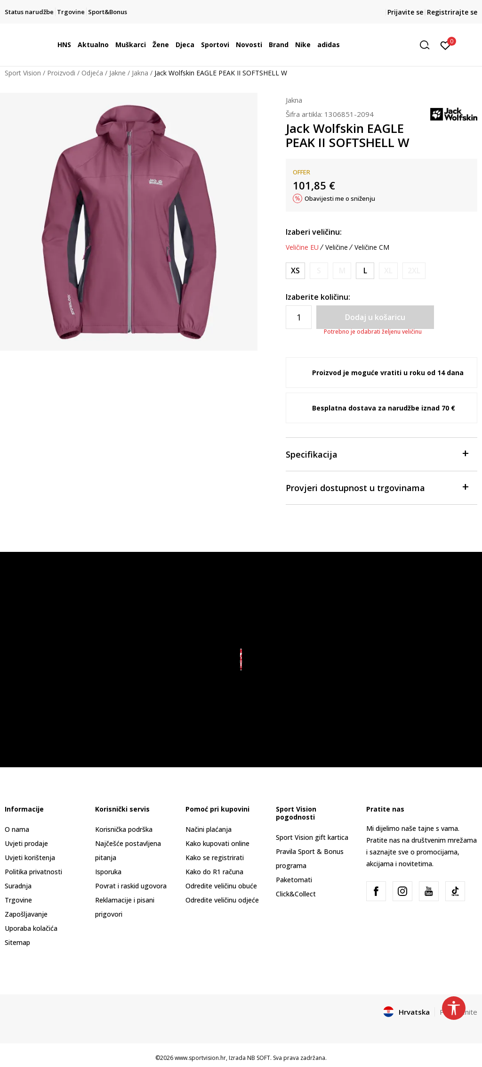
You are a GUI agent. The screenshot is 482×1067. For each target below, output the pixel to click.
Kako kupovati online (217, 843)
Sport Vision (23, 72)
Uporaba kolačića (31, 928)
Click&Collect (296, 893)
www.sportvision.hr (200, 1058)
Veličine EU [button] (302, 247)
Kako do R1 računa (214, 871)
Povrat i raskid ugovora (131, 885)
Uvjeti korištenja (30, 857)
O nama (17, 829)
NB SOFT (258, 1058)
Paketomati (294, 879)
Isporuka (108, 871)
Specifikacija (377, 453)
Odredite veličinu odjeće (222, 899)
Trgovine (18, 899)
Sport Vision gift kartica (312, 837)
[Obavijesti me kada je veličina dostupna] (319, 271)
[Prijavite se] (445, 45)
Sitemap (17, 942)
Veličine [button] (336, 247)
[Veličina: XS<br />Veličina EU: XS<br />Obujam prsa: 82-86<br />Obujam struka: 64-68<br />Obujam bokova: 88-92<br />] (295, 271)
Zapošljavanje (26, 914)
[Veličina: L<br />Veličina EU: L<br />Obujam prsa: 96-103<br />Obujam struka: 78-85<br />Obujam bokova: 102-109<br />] (365, 271)
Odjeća (92, 72)
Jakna (140, 72)
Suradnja (18, 885)
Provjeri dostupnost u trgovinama (377, 487)
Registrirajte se (452, 12)
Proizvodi (61, 72)
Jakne (117, 72)
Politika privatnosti (33, 871)
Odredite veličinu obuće (221, 885)
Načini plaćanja (208, 829)
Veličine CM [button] (371, 247)
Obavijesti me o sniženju (340, 198)
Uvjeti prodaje (26, 843)
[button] (428, 45)
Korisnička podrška (124, 829)
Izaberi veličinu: (314, 232)
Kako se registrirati (214, 857)
